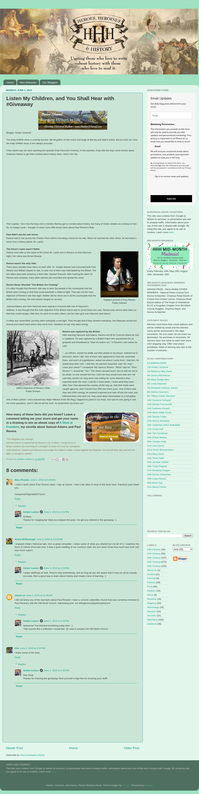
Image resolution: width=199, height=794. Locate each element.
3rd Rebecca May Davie (159, 371)
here (171, 232)
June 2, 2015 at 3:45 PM (56, 670)
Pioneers (151, 599)
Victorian (151, 615)
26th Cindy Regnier (157, 466)
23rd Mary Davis (155, 454)
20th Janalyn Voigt (156, 441)
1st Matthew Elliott (156, 363)
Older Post (131, 748)
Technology (153, 607)
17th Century (153, 553)
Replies (22, 506)
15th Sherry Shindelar (158, 421)
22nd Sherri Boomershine (160, 450)
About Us (152, 570)
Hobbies (151, 590)
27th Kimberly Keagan (158, 470)
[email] (171, 115)
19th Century (153, 562)
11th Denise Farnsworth (159, 404)
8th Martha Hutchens (158, 392)
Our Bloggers (50, 82)
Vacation (151, 611)
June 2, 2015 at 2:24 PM (56, 621)
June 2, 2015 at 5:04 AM (42, 480)
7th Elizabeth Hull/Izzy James (162, 388)
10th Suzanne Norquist (159, 400)
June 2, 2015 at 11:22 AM (50, 539)
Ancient (151, 574)
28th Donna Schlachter (159, 474)
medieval (151, 624)
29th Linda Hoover (156, 478)
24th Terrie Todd (155, 458)
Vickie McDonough (25, 539)
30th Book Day (154, 483)
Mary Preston (22, 480)
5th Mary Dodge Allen (158, 379)
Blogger (148, 785)
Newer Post (14, 748)
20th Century (153, 566)
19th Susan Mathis (156, 437)
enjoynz (126, 785)
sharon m (20, 595)
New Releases (28, 82)
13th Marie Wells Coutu (159, 412)
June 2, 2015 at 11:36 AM (39, 595)
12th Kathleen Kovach (158, 408)
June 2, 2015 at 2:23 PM (56, 568)
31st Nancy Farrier (156, 487)
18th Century (153, 557)
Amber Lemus (31, 512)
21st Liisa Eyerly (155, 445)
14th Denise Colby (156, 416)
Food (149, 586)
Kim (17, 648)
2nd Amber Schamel (157, 367)
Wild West (152, 619)
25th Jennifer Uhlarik (158, 462)
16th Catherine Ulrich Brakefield (163, 425)
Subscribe (171, 198)
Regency (151, 603)
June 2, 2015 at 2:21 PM (56, 512)
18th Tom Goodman (157, 433)
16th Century (153, 549)
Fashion (151, 582)
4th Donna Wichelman (158, 375)
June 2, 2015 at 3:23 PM (32, 648)
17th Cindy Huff (155, 429)
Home (10, 82)
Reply (18, 499)
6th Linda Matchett (156, 383)
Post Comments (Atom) (32, 755)
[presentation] (168, 187)
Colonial (151, 578)
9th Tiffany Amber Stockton (161, 396)
